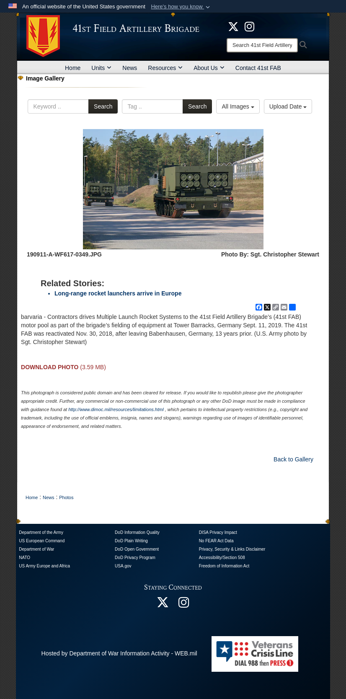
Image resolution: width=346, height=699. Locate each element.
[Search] (262, 45)
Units (101, 68)
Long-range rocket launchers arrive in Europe (117, 293)
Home (72, 68)
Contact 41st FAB (258, 68)
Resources (165, 68)
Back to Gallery (293, 459)
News (129, 68)
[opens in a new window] (249, 26)
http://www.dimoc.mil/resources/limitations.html (115, 409)
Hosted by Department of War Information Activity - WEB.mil (119, 653)
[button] (181, 7)
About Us (209, 68)
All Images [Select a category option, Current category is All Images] (238, 106)
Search (103, 106)
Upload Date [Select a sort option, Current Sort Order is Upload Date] (288, 106)
